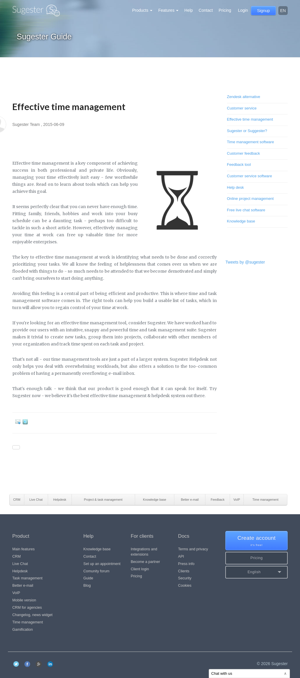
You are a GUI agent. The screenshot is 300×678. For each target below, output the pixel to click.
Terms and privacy (193, 549)
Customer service (242, 108)
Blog (87, 585)
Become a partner (145, 562)
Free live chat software (246, 210)
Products (142, 10)
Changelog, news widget (32, 615)
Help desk (235, 187)
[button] (256, 572)
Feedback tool (239, 164)
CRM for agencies (27, 608)
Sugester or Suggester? (247, 131)
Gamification (22, 630)
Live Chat (20, 564)
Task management (27, 578)
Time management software (250, 142)
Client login (140, 569)
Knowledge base (241, 221)
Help (188, 10)
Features (168, 10)
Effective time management (250, 119)
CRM (16, 556)
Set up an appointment (102, 564)
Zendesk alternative (243, 97)
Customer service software (249, 176)
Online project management (250, 198)
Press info (186, 564)
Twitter (26, 421)
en (283, 10)
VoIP (16, 593)
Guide (88, 578)
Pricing (225, 10)
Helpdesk (20, 571)
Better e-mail (22, 585)
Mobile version (24, 600)
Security (185, 578)
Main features (23, 549)
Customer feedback (243, 153)
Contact (206, 10)
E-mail (19, 421)
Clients (184, 571)
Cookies (185, 585)
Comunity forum (96, 571)
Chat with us (249, 673)
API (181, 556)
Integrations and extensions (144, 551)
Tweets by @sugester (245, 262)
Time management (27, 622)
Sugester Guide (44, 36)
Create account (256, 541)
